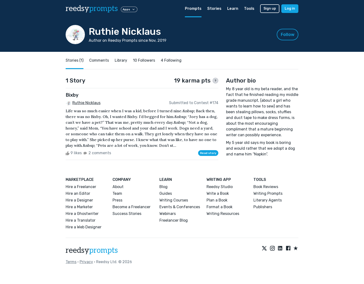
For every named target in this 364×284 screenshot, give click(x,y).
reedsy (92, 250)
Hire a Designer (79, 200)
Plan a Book (217, 200)
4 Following (171, 60)
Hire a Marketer (79, 207)
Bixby (72, 95)
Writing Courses (173, 200)
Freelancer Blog (173, 220)
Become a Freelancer (132, 207)
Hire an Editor (78, 193)
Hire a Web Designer (83, 227)
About (118, 186)
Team (117, 193)
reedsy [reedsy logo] (92, 8)
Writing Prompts (267, 193)
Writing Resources (223, 213)
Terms (71, 262)
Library (121, 60)
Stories (214, 8)
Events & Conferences (179, 207)
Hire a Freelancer (81, 186)
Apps (129, 9)
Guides (165, 193)
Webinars (167, 213)
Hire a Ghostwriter (82, 213)
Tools (249, 8)
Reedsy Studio (220, 186)
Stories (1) (74, 60)
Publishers (262, 207)
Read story (208, 153)
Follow (288, 34)
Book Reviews (265, 186)
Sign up (270, 8)
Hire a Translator (80, 220)
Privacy (86, 262)
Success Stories (127, 213)
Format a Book (219, 207)
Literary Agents (267, 200)
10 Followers (144, 60)
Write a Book (218, 193)
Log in (290, 8)
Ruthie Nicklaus (86, 103)
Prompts (193, 8)
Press (117, 200)
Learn (232, 8)
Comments (99, 60)
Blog (163, 186)
